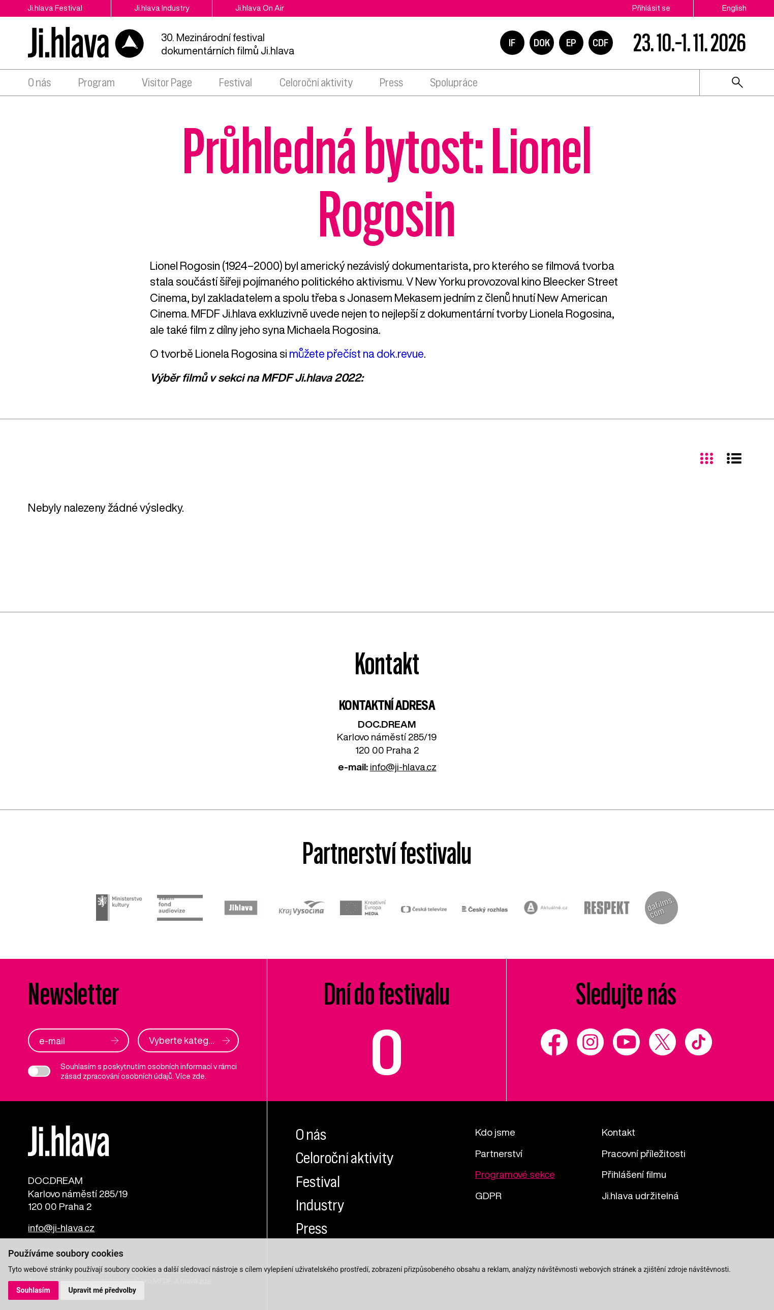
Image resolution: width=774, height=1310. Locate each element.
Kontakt (618, 1132)
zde (198, 1076)
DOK (542, 43)
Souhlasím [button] (33, 1290)
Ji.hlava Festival (54, 8)
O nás (39, 82)
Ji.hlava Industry (161, 8)
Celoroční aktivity (316, 82)
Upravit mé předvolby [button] (102, 1290)
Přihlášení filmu (634, 1174)
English (734, 8)
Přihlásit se (651, 8)
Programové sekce (515, 1174)
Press (391, 82)
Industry (320, 1205)
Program (96, 82)
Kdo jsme (495, 1132)
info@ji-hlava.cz (403, 766)
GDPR (488, 1195)
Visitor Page (167, 82)
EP (571, 43)
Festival (235, 82)
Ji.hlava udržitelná (640, 1195)
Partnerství (498, 1153)
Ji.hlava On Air (259, 8)
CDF (600, 43)
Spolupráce (454, 82)
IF (512, 43)
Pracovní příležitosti (644, 1153)
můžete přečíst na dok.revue (356, 353)
